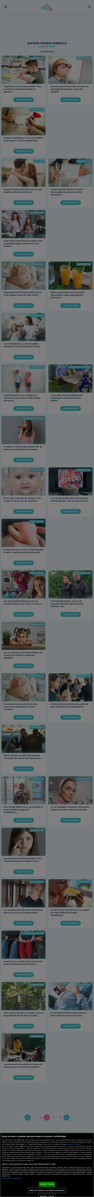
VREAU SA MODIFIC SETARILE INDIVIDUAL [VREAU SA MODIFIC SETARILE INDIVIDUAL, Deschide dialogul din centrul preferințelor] (47, 1190)
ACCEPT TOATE (47, 1184)
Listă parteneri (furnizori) (11, 1178)
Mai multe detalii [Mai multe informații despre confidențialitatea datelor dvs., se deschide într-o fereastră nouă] (74, 1144)
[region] (47, 1165)
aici (42, 1154)
